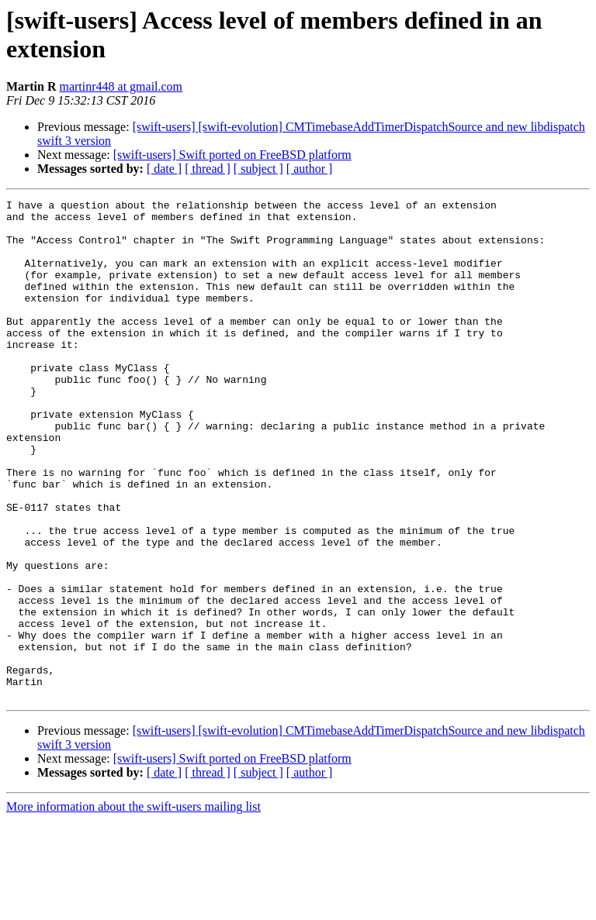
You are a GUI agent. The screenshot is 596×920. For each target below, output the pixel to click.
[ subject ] (258, 168)
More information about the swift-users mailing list (133, 906)
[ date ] (164, 168)
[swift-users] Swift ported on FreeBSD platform (232, 154)
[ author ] (309, 168)
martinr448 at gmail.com (120, 86)
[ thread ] (207, 168)
